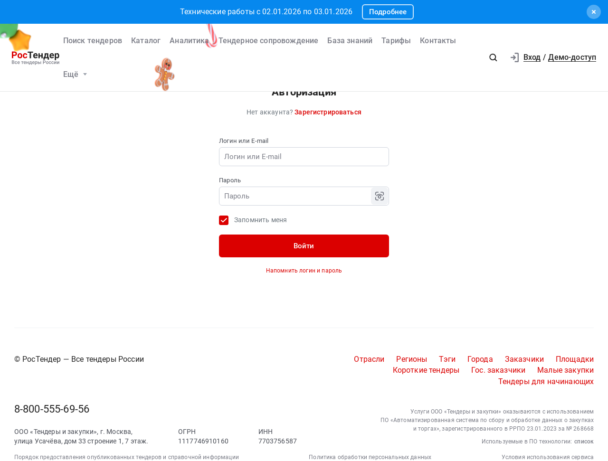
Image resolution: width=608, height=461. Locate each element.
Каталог (146, 40)
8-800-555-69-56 (51, 409)
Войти (304, 246)
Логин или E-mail (243, 140)
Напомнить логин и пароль (304, 270)
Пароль (230, 180)
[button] (493, 57)
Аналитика (189, 40)
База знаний (349, 40)
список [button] (584, 441)
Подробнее (388, 12)
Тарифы (396, 40)
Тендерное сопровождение (268, 40)
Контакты (438, 40)
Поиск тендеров (92, 40)
